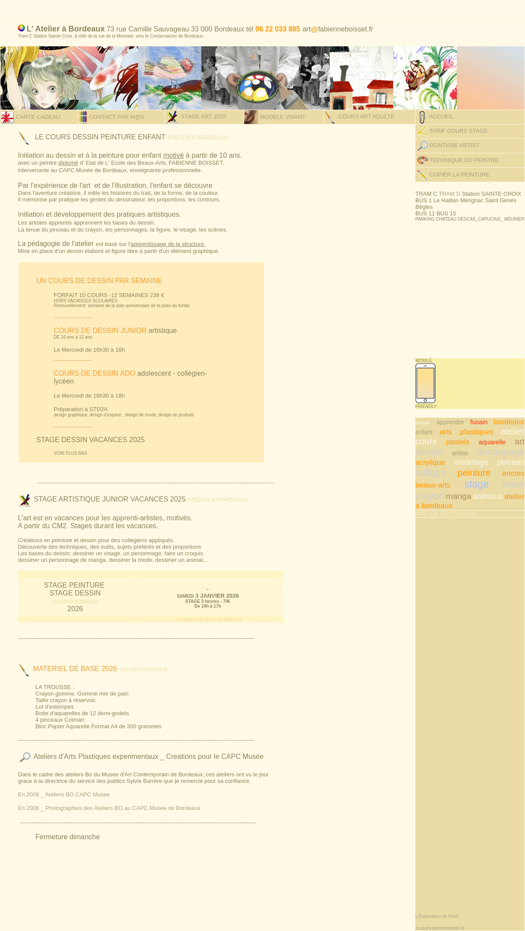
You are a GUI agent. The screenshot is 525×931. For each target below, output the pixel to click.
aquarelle (492, 442)
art (520, 441)
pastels (458, 442)
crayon (429, 495)
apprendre (450, 422)
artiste (460, 453)
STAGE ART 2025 (202, 116)
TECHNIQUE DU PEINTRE (464, 160)
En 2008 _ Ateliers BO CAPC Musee (64, 794)
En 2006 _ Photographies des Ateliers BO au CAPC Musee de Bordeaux (109, 808)
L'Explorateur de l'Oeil (436, 916)
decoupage (501, 451)
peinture (473, 472)
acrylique (430, 462)
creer (514, 484)
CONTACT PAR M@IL (116, 117)
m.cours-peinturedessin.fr (440, 928)
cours (426, 441)
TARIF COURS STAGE (458, 131)
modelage (471, 462)
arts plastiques (467, 432)
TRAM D (450, 193)
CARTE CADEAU (37, 117)
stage (476, 484)
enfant (423, 432)
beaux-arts (432, 485)
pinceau (511, 462)
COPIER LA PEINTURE (459, 174)
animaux (488, 496)
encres (513, 473)
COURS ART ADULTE (365, 116)
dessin (429, 451)
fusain (479, 422)
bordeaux (509, 422)
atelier (513, 431)
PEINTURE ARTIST (447, 145)
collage (430, 472)
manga (458, 496)
